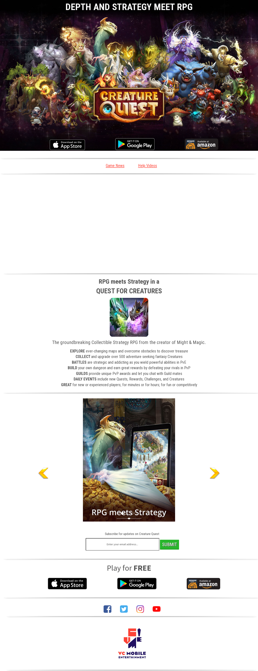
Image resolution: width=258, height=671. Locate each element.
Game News (114, 165)
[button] (31, 460)
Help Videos (149, 165)
